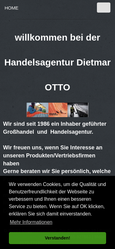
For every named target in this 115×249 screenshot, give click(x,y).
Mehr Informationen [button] (31, 222)
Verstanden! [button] (57, 237)
